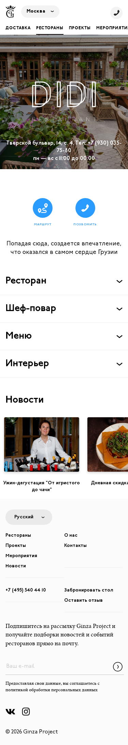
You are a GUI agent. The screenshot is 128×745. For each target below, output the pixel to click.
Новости (15, 566)
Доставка (18, 28)
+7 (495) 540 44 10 (25, 590)
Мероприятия (21, 555)
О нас (70, 535)
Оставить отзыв (83, 600)
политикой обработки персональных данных (51, 690)
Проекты (80, 28)
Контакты (75, 545)
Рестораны (49, 28)
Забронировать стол (88, 590)
